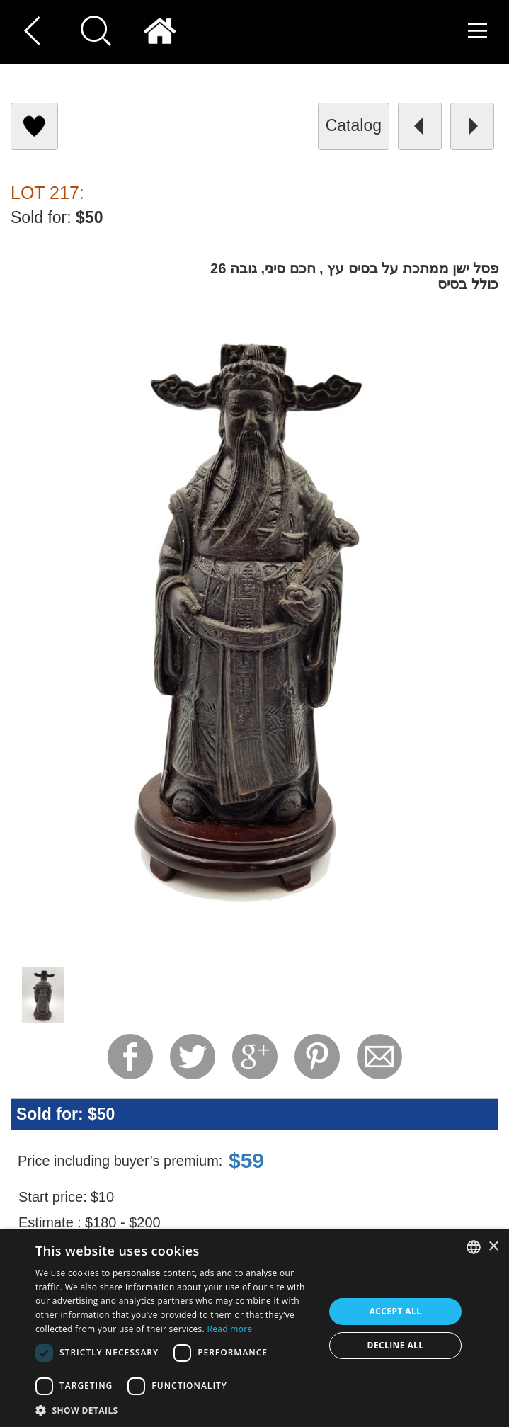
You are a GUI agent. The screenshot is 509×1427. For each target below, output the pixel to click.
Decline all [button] (395, 1345)
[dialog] (254, 1328)
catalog (354, 125)
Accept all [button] (396, 1311)
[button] (175, 1409)
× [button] (493, 1246)
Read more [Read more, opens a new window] (229, 1329)
